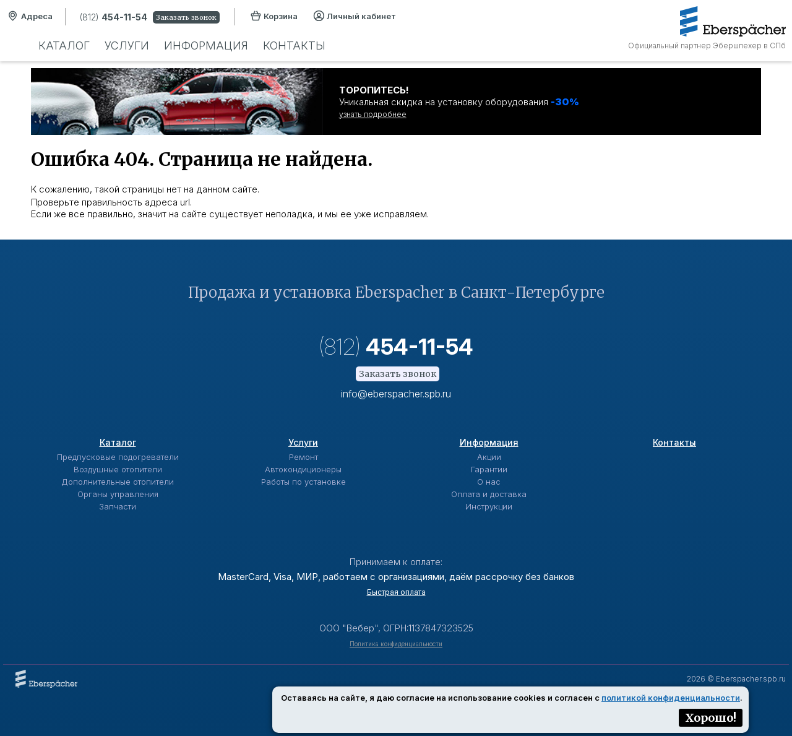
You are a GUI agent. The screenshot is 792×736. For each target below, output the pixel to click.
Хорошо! (710, 718)
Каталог (64, 45)
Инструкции (488, 506)
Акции (489, 457)
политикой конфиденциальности (670, 698)
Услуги (127, 45)
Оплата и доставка (489, 494)
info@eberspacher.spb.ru (396, 393)
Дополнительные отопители (117, 482)
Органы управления (117, 494)
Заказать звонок (186, 17)
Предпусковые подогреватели (118, 457)
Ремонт (303, 457)
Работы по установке (303, 482)
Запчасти (117, 506)
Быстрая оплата (396, 592)
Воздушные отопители (118, 469)
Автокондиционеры (303, 469)
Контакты (294, 45)
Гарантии (489, 469)
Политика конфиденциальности (396, 643)
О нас (489, 482)
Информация (206, 45)
